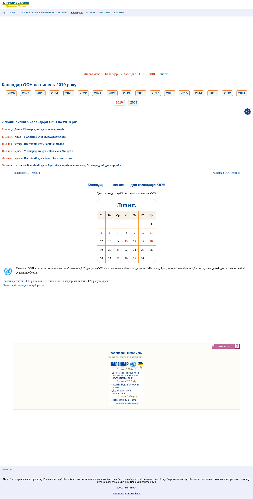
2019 (126, 93)
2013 (212, 93)
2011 (241, 93)
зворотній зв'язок (126, 487)
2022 (83, 93)
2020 (112, 93)
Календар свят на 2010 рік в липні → (26, 281)
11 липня (7, 136)
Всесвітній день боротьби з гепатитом (48, 158)
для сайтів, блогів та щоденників (126, 357)
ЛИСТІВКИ (103, 12)
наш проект (33, 479)
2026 (11, 93)
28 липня (7, 158)
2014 (198, 93)
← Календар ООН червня (25, 172)
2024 (54, 93)
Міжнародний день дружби (104, 165)
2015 (184, 93)
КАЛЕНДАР (76, 12)
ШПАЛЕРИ (118, 12)
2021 (97, 93)
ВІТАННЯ (90, 12)
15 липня (7, 143)
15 (126, 241)
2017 (155, 93)
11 (151, 232)
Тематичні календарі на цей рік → (24, 285)
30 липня (7, 165)
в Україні (104, 281)
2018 (140, 93)
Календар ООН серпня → (228, 172)
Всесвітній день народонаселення (45, 136)
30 (134, 258)
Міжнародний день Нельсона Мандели (48, 150)
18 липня (7, 150)
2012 (227, 93)
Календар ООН (133, 74)
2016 (169, 93)
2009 (133, 102)
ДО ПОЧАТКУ (9, 12)
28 (117, 258)
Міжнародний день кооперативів (43, 129)
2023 (68, 93)
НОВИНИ (62, 12)
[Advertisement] (105, 44)
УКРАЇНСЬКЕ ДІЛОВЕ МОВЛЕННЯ (36, 12)
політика (7, 469)
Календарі (112, 74)
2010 (151, 74)
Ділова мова (92, 74)
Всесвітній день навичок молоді (44, 143)
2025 (40, 93)
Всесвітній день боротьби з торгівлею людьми (56, 165)
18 (151, 241)
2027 (25, 93)
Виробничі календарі (60, 281)
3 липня (6, 129)
